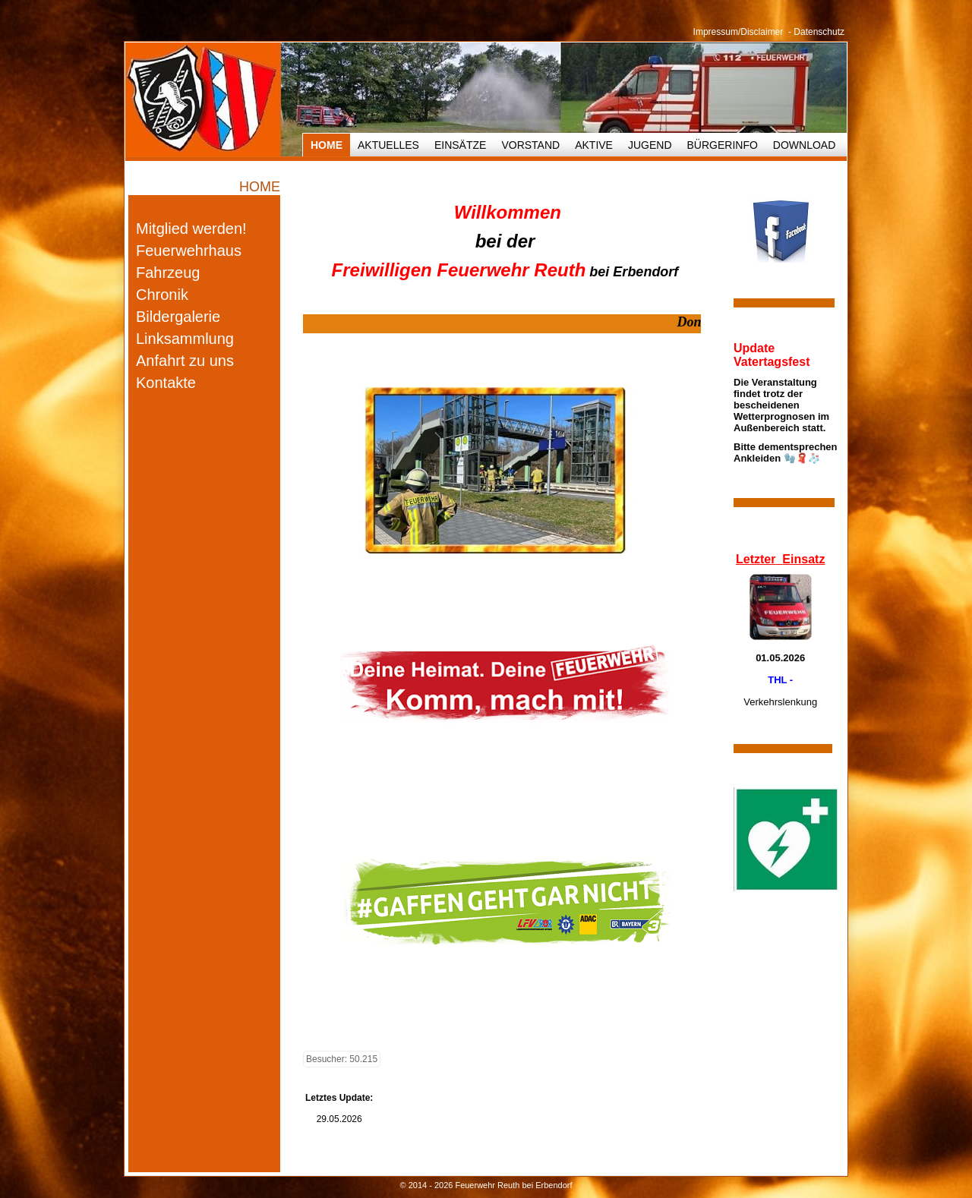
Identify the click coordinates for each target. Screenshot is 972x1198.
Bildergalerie (178, 316)
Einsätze (460, 145)
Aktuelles (388, 145)
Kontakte (166, 382)
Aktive (594, 145)
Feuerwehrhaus (188, 250)
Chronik (162, 294)
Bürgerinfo (722, 145)
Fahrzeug (168, 272)
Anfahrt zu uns (185, 360)
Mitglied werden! (191, 228)
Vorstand (530, 145)
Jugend (650, 145)
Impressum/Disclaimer (738, 32)
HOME (326, 145)
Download (804, 145)
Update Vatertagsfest (772, 355)
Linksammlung (185, 338)
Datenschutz (819, 32)
